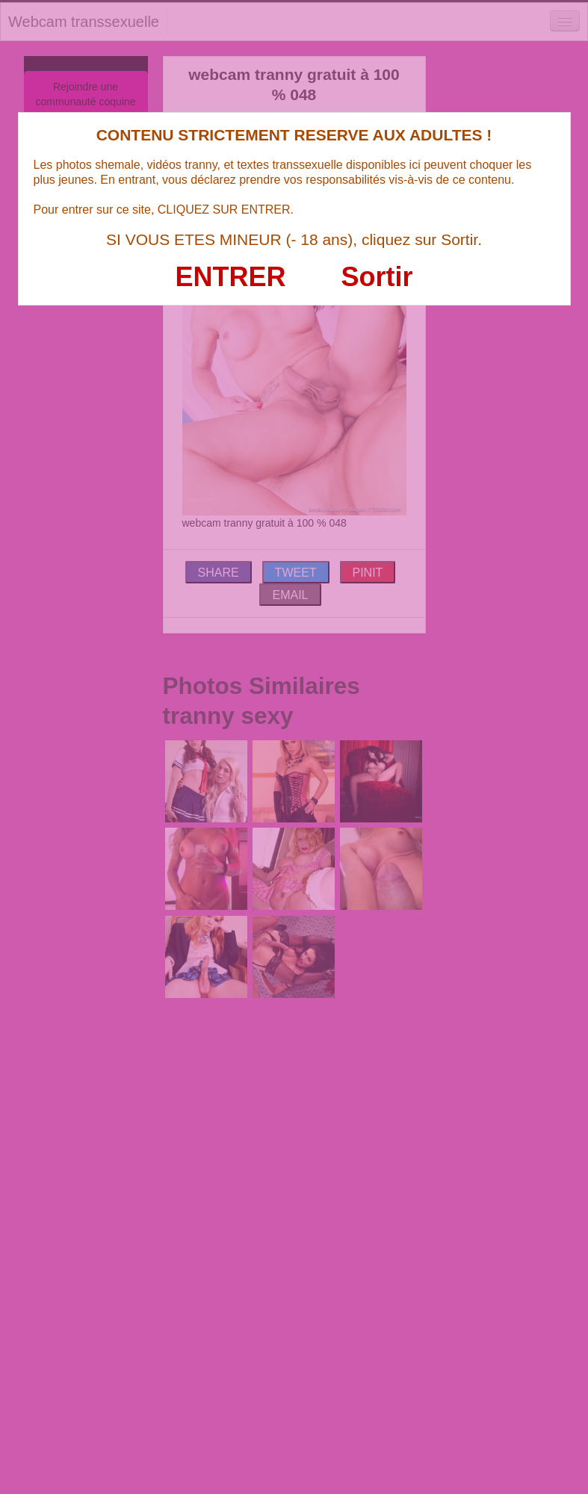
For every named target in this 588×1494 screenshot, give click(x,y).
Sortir (376, 276)
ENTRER (231, 276)
